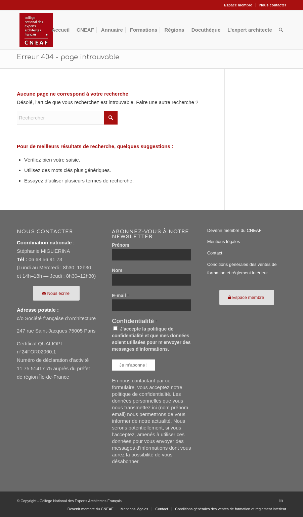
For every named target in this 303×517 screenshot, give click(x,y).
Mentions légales (223, 241)
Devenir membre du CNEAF (234, 230)
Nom (117, 270)
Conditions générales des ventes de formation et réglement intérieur (242, 268)
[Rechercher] (280, 29)
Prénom (120, 245)
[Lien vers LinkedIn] (281, 500)
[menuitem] (238, 5)
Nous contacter (272, 5)
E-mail (120, 295)
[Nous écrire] (56, 293)
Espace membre (238, 5)
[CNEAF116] (36, 29)
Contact (214, 252)
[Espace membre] (246, 297)
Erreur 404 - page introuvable (68, 57)
